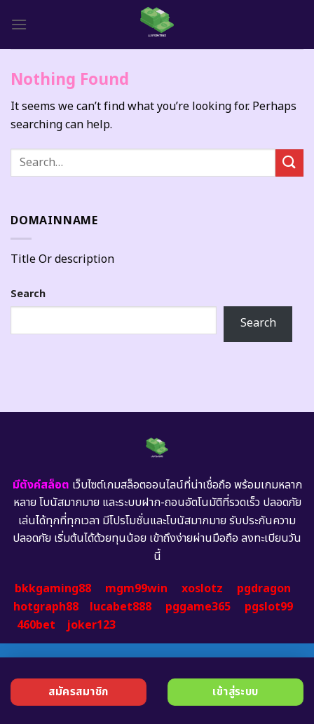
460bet (36, 625)
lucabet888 (120, 607)
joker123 (91, 625)
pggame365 (198, 607)
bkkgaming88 (53, 588)
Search (28, 294)
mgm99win (136, 588)
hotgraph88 (45, 607)
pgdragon (264, 588)
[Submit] (289, 163)
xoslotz (202, 588)
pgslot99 (269, 607)
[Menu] (19, 24)
